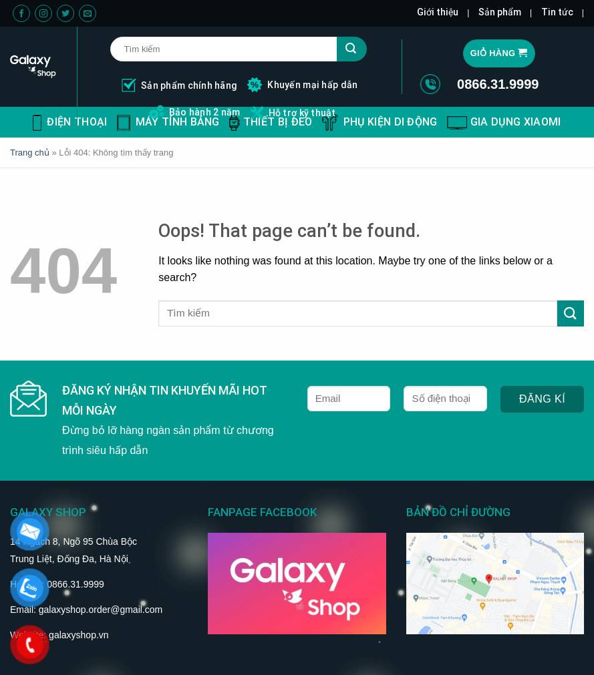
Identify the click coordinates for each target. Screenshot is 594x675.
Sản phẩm (499, 12)
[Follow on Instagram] (43, 14)
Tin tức (557, 12)
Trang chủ (29, 153)
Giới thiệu (437, 12)
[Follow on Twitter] (65, 14)
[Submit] (570, 313)
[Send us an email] (87, 14)
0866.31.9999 (498, 84)
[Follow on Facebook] (21, 14)
